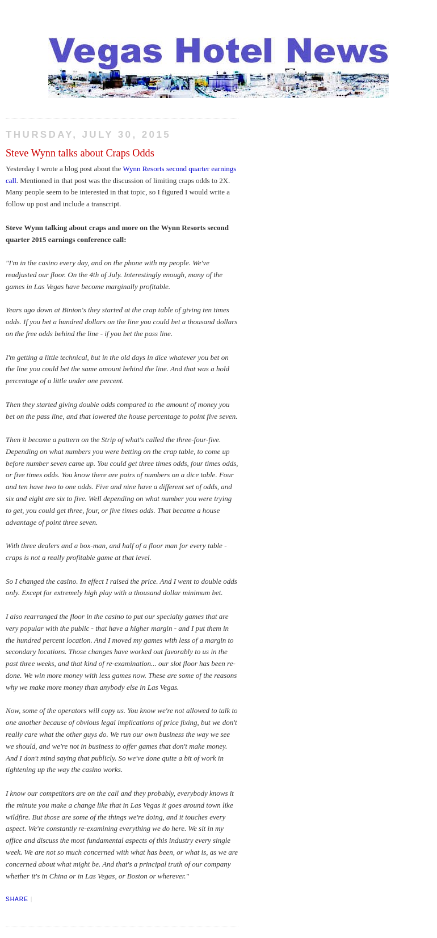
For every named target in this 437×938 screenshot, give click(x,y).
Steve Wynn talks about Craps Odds (80, 153)
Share (17, 899)
